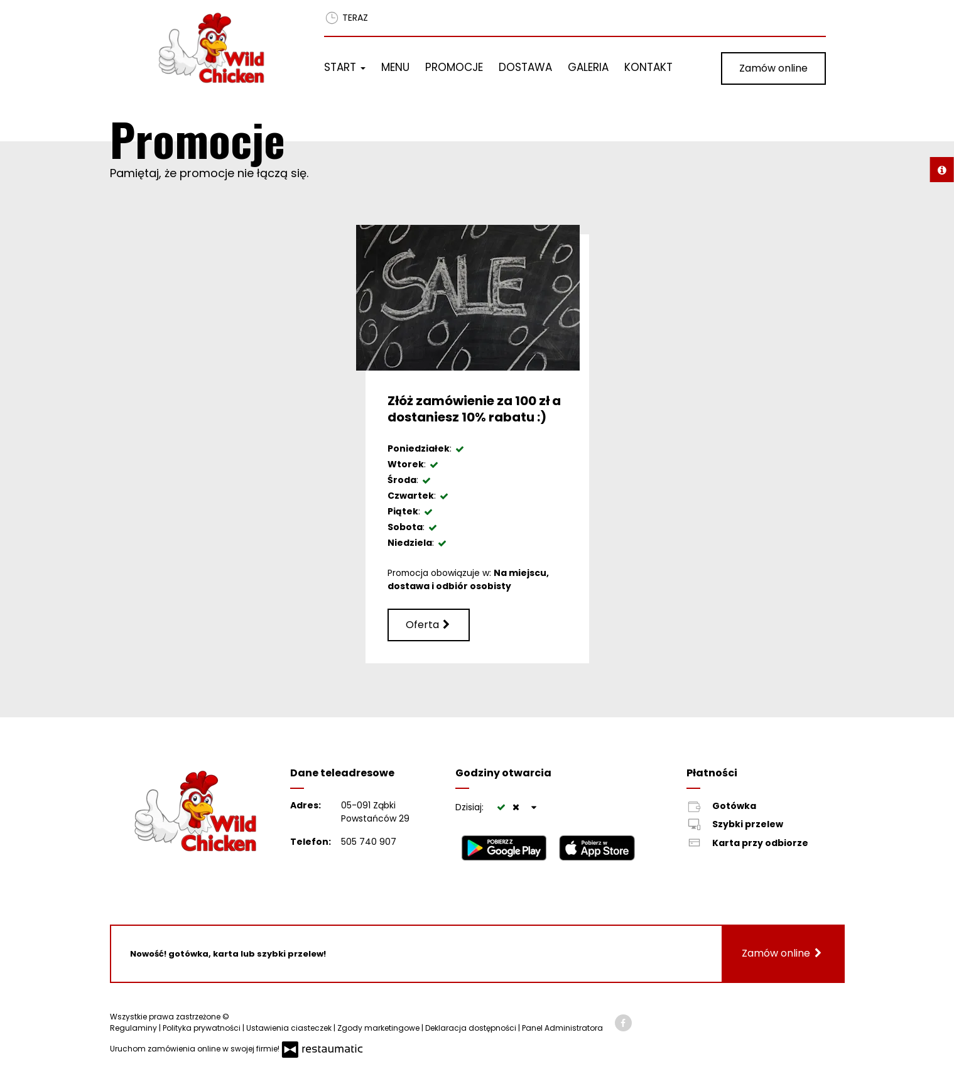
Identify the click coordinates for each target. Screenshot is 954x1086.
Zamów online (773, 68)
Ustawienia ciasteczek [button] (289, 1028)
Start (345, 67)
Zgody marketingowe (379, 1028)
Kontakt (648, 67)
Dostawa (525, 67)
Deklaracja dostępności (471, 1028)
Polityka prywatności (202, 1028)
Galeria (588, 67)
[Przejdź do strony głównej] (224, 47)
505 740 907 (368, 841)
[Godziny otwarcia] (534, 807)
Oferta (429, 624)
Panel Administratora (562, 1028)
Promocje (454, 67)
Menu (395, 67)
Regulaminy (134, 1028)
